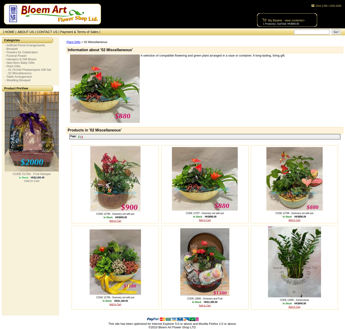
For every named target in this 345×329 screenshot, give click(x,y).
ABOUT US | (27, 32)
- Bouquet (11, 48)
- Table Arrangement (18, 76)
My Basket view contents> (286, 20)
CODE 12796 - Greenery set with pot (115, 214)
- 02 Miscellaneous (18, 73)
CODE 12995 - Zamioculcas (294, 300)
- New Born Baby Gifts (20, 62)
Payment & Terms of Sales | (80, 32)
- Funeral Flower (16, 55)
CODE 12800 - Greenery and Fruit (204, 298)
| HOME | (8, 32)
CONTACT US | (48, 32)
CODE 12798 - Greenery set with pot (294, 213)
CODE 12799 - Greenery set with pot (115, 297)
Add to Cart (32, 181)
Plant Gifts (73, 42)
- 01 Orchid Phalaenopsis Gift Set (28, 69)
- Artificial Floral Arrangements (25, 45)
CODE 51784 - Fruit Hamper (32, 174)
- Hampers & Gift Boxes (21, 59)
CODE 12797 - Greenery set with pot (205, 213)
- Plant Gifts (12, 66)
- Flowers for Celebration (21, 52)
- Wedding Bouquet (17, 80)
